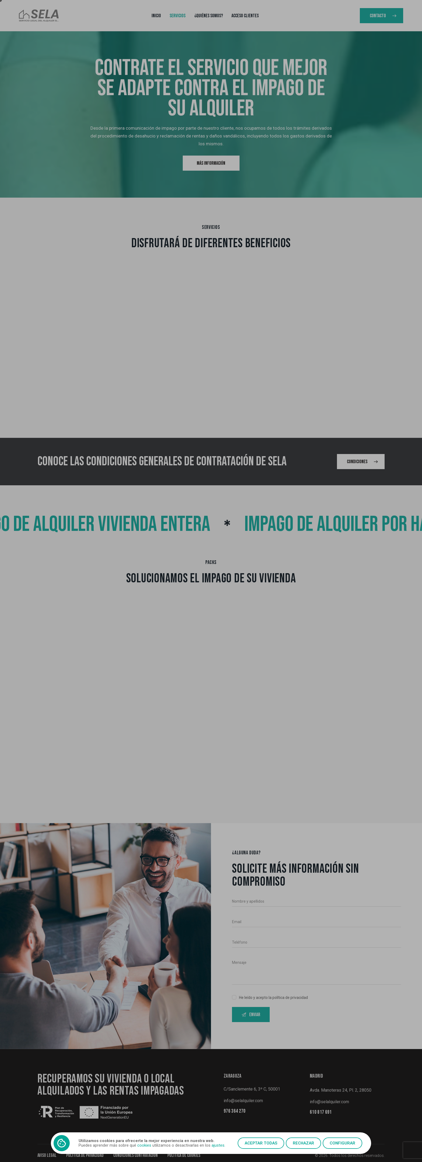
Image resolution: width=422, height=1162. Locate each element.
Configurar (342, 1143)
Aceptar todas (261, 1143)
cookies (144, 1145)
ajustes (218, 1145)
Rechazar (303, 1143)
